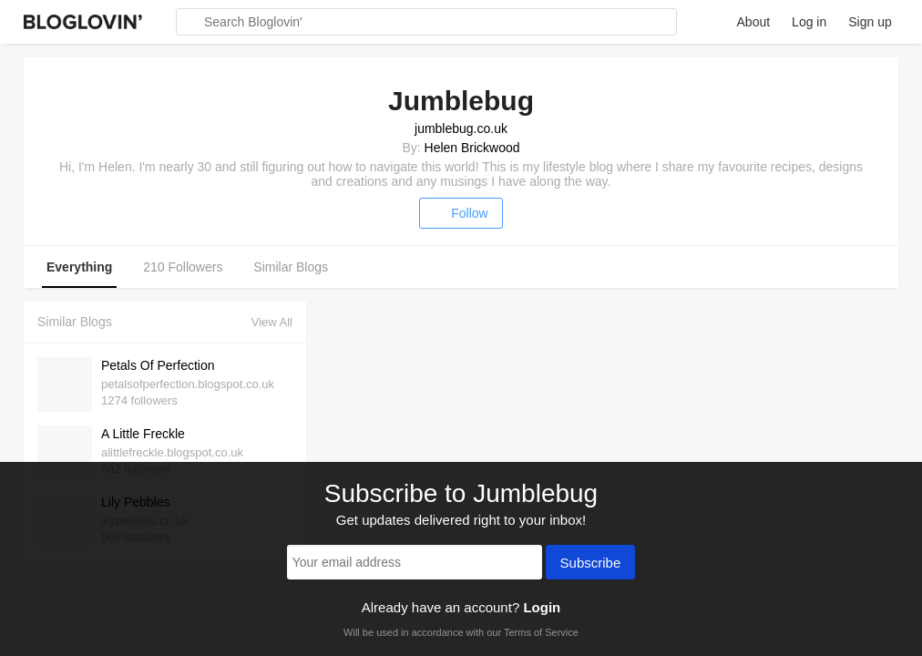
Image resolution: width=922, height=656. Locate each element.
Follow (460, 213)
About (754, 22)
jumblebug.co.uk (461, 128)
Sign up (869, 22)
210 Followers (182, 267)
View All (271, 322)
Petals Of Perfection (158, 365)
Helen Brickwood (472, 147)
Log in (809, 22)
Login (541, 607)
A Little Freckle (143, 433)
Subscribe (590, 564)
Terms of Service (541, 632)
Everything (79, 267)
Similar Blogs (290, 267)
